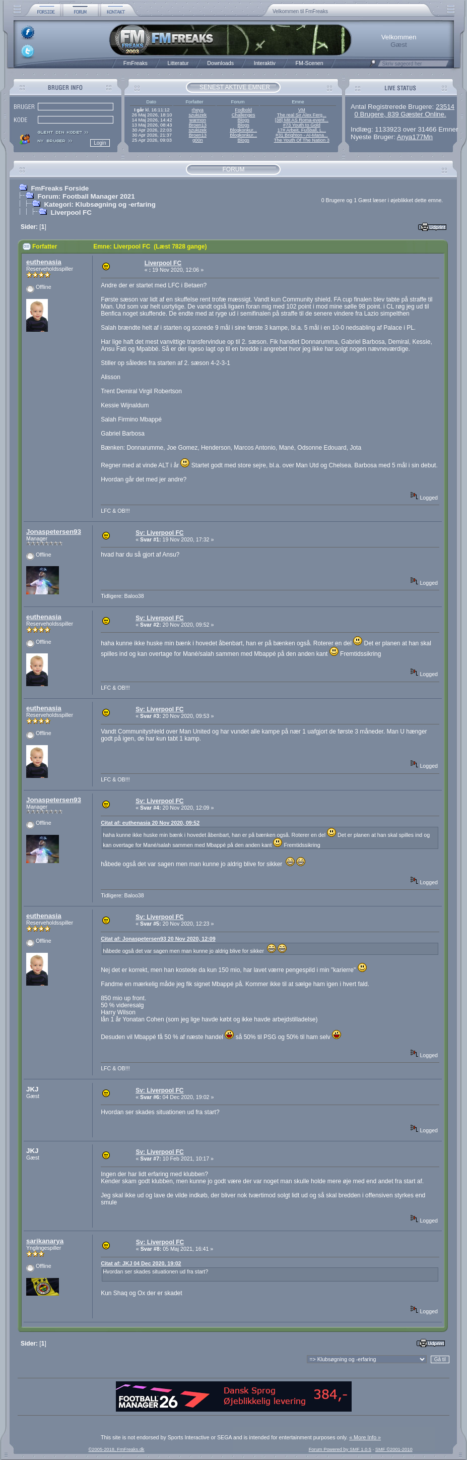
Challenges (243, 114)
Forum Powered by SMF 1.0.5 (340, 1449)
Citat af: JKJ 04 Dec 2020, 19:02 (141, 1263)
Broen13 (198, 125)
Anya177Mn (415, 137)
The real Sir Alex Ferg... (301, 114)
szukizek (197, 114)
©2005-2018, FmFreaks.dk (116, 1449)
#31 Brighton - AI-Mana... (302, 135)
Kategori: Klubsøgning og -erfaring (99, 204)
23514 (445, 106)
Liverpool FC (70, 212)
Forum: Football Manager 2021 (86, 196)
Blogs (243, 120)
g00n (197, 140)
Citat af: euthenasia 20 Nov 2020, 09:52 (150, 823)
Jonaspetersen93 (53, 531)
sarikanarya (44, 1241)
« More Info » (365, 1437)
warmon (197, 120)
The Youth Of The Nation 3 (301, 140)
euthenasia (43, 262)
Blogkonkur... (243, 130)
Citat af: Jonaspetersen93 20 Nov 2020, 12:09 (158, 939)
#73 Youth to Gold (301, 125)
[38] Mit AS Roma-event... (301, 120)
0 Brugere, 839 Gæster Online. (400, 114)
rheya (198, 109)
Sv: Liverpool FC (159, 532)
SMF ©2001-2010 (394, 1449)
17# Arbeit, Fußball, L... (302, 130)
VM (301, 109)
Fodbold (243, 109)
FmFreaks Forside (60, 188)
